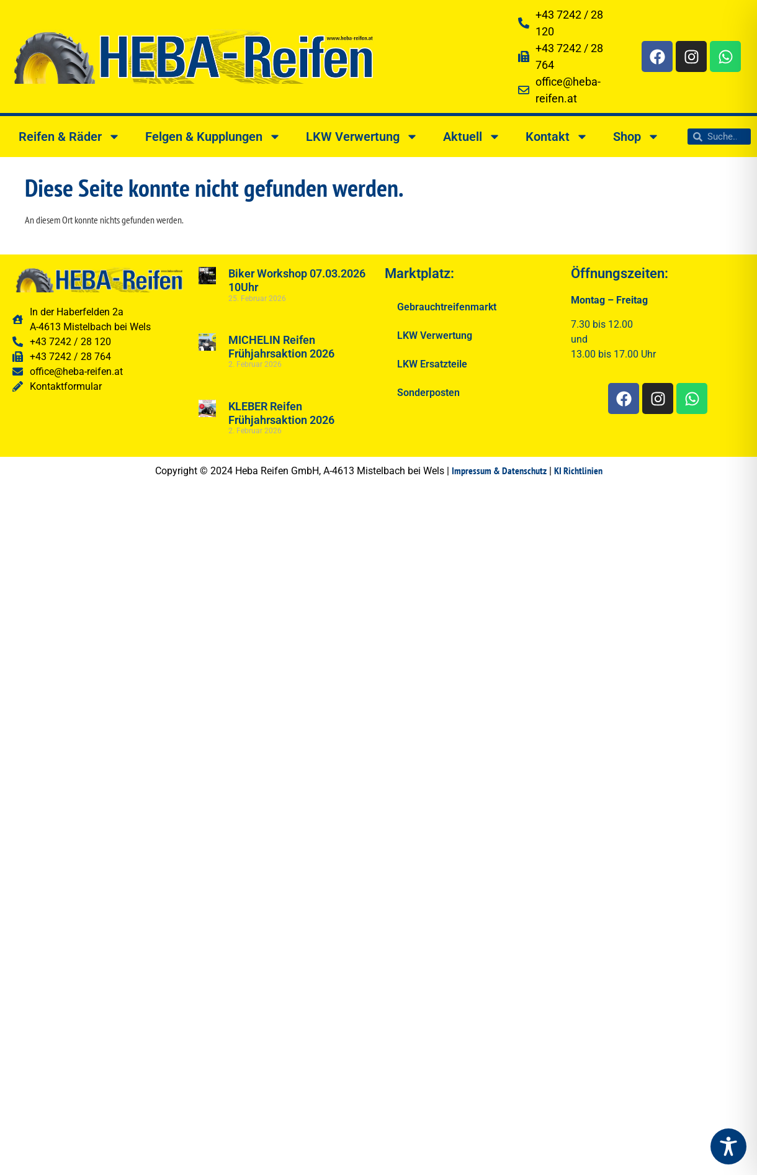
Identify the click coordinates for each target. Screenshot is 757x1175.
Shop (636, 136)
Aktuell (472, 136)
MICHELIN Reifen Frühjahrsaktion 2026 (281, 346)
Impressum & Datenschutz (499, 470)
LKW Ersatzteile (432, 364)
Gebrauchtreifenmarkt (446, 307)
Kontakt (557, 136)
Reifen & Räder (69, 136)
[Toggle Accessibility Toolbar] (728, 1146)
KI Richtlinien (578, 470)
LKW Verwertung (362, 136)
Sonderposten (428, 392)
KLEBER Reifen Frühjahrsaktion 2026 (281, 413)
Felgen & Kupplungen (213, 136)
